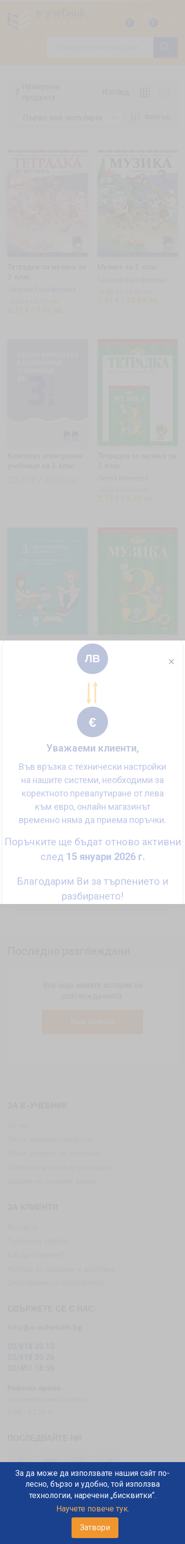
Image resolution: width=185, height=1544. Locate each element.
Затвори (95, 1527)
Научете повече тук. (92, 1508)
